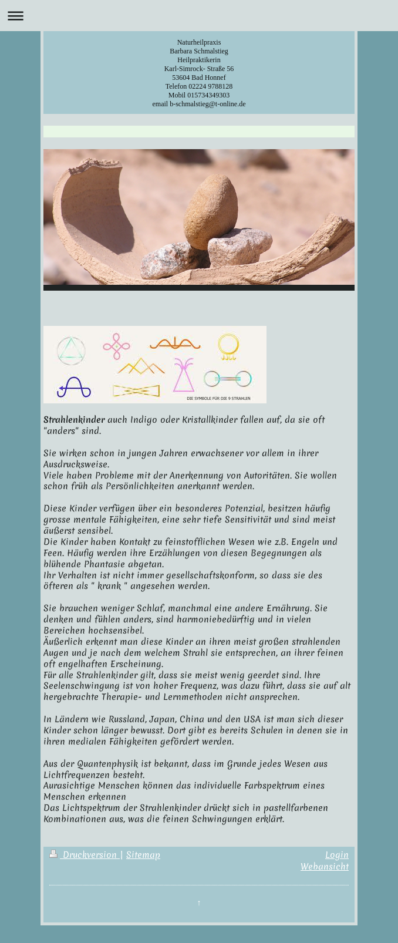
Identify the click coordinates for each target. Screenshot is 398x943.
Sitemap (143, 855)
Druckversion (84, 855)
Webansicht (325, 867)
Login (337, 855)
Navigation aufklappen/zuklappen (199, 15)
